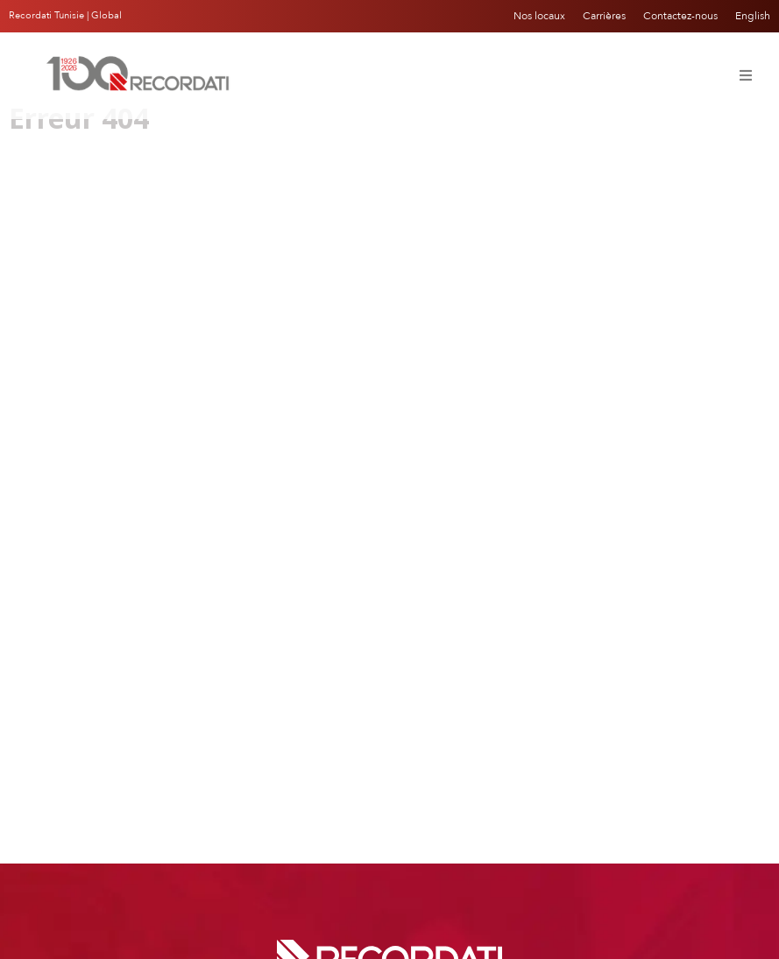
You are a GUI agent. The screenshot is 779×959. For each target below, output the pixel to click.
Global (106, 15)
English (752, 16)
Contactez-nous (680, 16)
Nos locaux (539, 16)
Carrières (604, 16)
